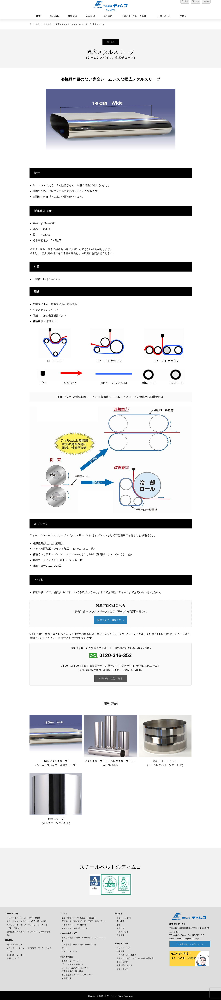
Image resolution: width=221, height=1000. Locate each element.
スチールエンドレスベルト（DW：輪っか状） (27, 920)
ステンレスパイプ (69, 950)
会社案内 (108, 16)
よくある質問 (122, 961)
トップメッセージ (124, 917)
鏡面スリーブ (12, 958)
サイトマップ (122, 968)
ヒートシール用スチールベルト (75, 967)
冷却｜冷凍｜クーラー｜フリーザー (77, 974)
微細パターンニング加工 (47, 565)
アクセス (120, 927)
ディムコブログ (123, 947)
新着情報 (90, 16)
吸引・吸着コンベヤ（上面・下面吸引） (79, 917)
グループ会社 (122, 931)
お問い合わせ (164, 16)
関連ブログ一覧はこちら (110, 619)
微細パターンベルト (15, 954)
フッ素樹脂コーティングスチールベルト (79, 943)
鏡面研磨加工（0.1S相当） (48, 543)
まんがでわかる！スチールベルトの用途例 (135, 957)
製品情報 (54, 16)
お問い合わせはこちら (111, 677)
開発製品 (110, 42)
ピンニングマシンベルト (72, 963)
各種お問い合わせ (124, 964)
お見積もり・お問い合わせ (187, 943)
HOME (38, 16)
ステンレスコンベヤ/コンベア (74, 927)
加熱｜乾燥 (66, 977)
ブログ (183, 16)
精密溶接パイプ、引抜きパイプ (51, 592)
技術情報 (72, 16)
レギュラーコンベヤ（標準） (74, 924)
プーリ (64, 947)
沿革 (118, 924)
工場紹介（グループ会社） (135, 16)
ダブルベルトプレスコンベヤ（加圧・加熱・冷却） (84, 920)
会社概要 (120, 920)
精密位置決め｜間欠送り (72, 970)
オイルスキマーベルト (71, 960)
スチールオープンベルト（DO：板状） (24, 917)
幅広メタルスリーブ (15, 943)
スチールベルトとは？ (126, 954)
